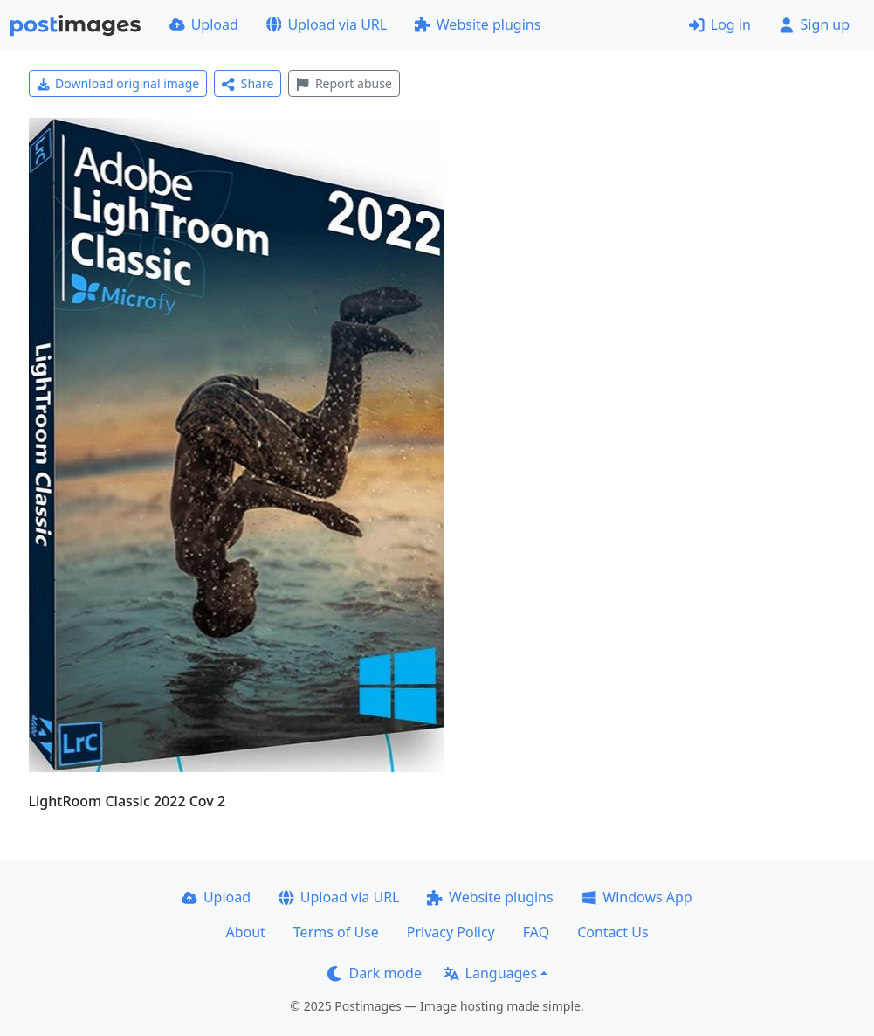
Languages (490, 973)
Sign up (814, 24)
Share (247, 83)
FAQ (536, 932)
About (245, 932)
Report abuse (343, 83)
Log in (720, 24)
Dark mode (374, 973)
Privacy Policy (451, 932)
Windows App (637, 897)
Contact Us (612, 932)
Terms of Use (336, 932)
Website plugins (477, 24)
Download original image (118, 83)
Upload (203, 24)
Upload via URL (326, 24)
